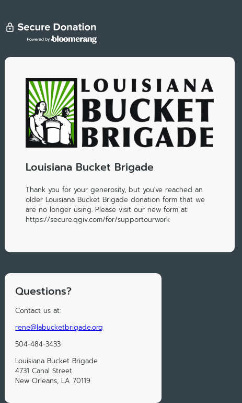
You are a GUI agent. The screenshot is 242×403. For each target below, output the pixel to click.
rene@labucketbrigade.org (59, 327)
